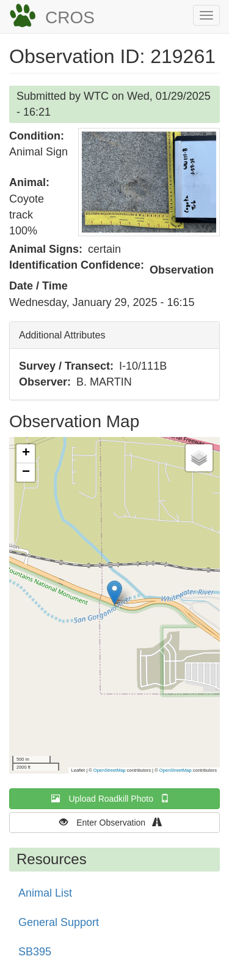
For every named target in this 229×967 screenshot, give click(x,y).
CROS (70, 17)
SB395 (34, 952)
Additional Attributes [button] (62, 335)
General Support (58, 922)
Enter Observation (114, 822)
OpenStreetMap (109, 770)
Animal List (45, 893)
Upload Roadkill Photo (114, 798)
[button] (149, 182)
